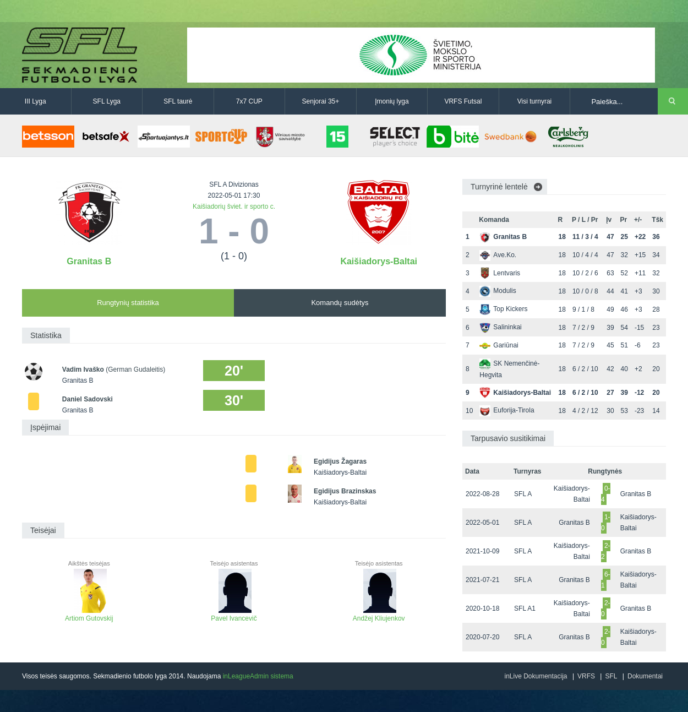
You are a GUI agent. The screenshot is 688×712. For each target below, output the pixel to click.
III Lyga (35, 101)
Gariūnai (498, 345)
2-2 (605, 551)
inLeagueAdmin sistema (258, 676)
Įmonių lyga (391, 101)
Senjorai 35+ (321, 101)
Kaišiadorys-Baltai (378, 261)
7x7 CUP (249, 101)
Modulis (497, 291)
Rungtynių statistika (128, 302)
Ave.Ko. (497, 255)
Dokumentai (645, 676)
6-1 (605, 579)
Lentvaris (499, 273)
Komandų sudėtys (339, 302)
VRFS (586, 676)
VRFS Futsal (463, 101)
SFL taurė (177, 101)
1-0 (605, 522)
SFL (611, 676)
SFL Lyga (107, 101)
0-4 (605, 494)
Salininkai (500, 327)
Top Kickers (503, 309)
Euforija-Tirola (506, 410)
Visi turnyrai (534, 101)
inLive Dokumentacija (535, 676)
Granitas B (89, 261)
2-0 (605, 608)
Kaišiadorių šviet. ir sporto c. (234, 206)
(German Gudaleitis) (135, 369)
